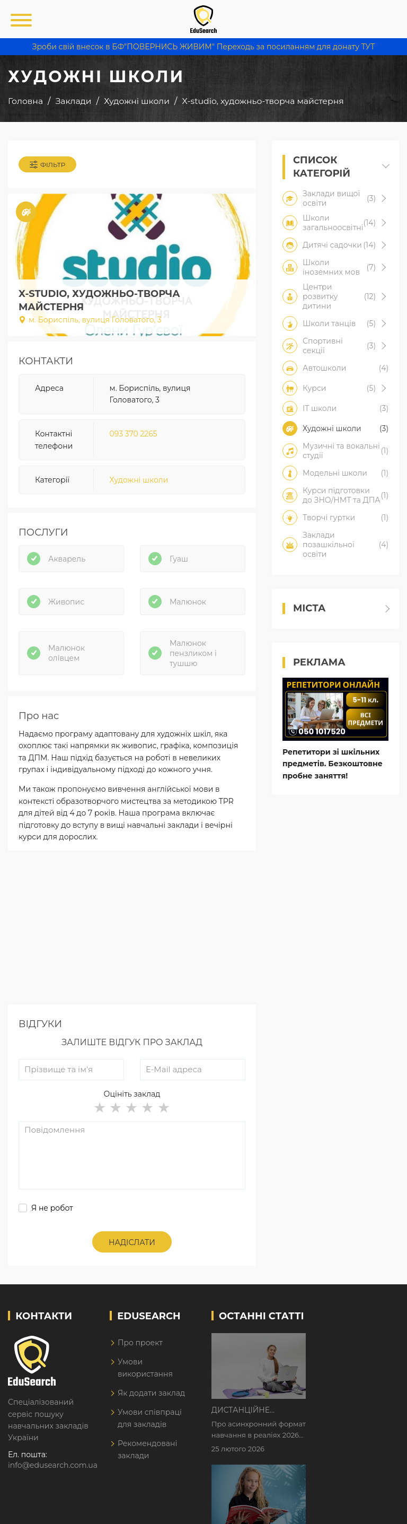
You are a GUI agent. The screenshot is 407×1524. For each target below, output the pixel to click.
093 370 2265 (133, 434)
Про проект (140, 1342)
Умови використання (145, 1367)
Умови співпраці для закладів (150, 1418)
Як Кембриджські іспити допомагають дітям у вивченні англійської (349, 1408)
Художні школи (139, 480)
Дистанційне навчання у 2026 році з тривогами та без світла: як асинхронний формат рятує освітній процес (349, 1342)
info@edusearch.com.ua (53, 1465)
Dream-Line (377, 1508)
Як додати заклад (151, 1393)
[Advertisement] (132, 930)
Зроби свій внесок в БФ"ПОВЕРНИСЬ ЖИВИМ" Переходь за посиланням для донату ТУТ (203, 46)
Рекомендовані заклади (147, 1449)
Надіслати (132, 1242)
